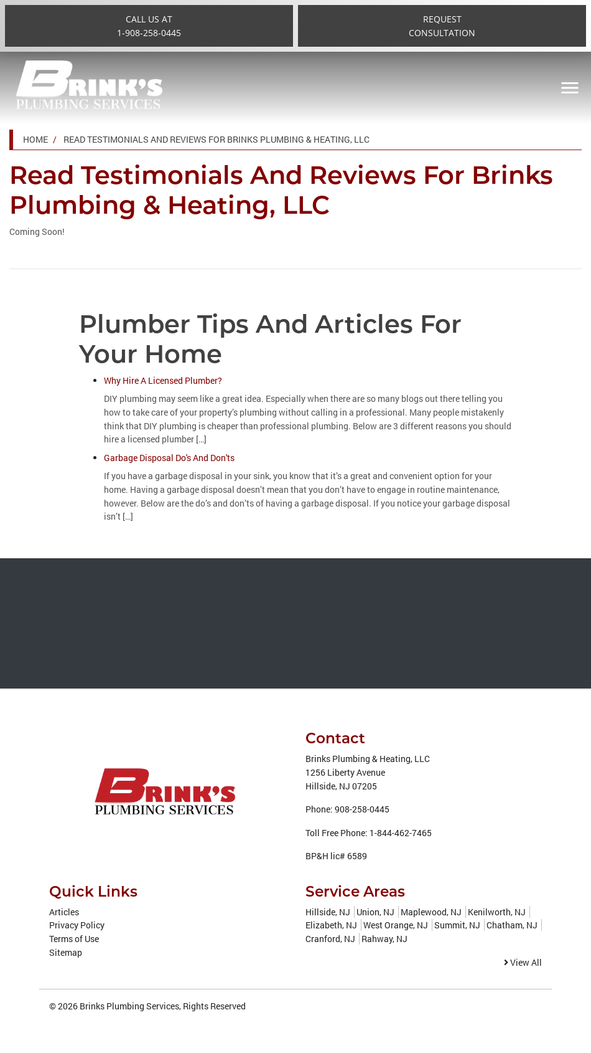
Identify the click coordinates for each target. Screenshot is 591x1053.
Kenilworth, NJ (497, 912)
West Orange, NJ (395, 925)
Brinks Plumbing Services (129, 1006)
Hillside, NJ (327, 912)
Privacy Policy (77, 925)
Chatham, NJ (511, 925)
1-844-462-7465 (401, 833)
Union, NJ (375, 912)
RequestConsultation (442, 26)
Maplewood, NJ (431, 912)
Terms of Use (74, 939)
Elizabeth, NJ (331, 925)
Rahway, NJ (384, 939)
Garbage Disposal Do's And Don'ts (169, 458)
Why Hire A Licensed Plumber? (163, 380)
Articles (64, 912)
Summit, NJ (457, 925)
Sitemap (65, 952)
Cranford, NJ (330, 939)
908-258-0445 (362, 809)
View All (523, 962)
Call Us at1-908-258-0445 (149, 26)
